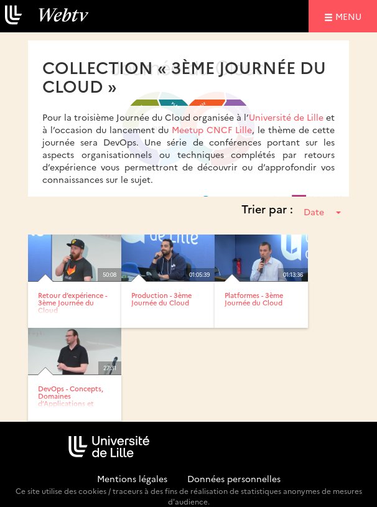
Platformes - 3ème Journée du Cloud (254, 299)
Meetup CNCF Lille (212, 129)
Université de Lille (286, 117)
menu (350, 15)
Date (322, 211)
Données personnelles (234, 478)
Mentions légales (132, 478)
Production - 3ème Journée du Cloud (161, 299)
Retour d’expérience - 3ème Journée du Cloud (72, 303)
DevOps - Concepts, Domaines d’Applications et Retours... (70, 400)
